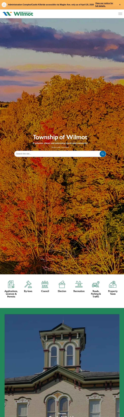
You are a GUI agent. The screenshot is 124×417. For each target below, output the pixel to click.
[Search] (103, 154)
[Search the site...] (60, 154)
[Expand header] (120, 13)
